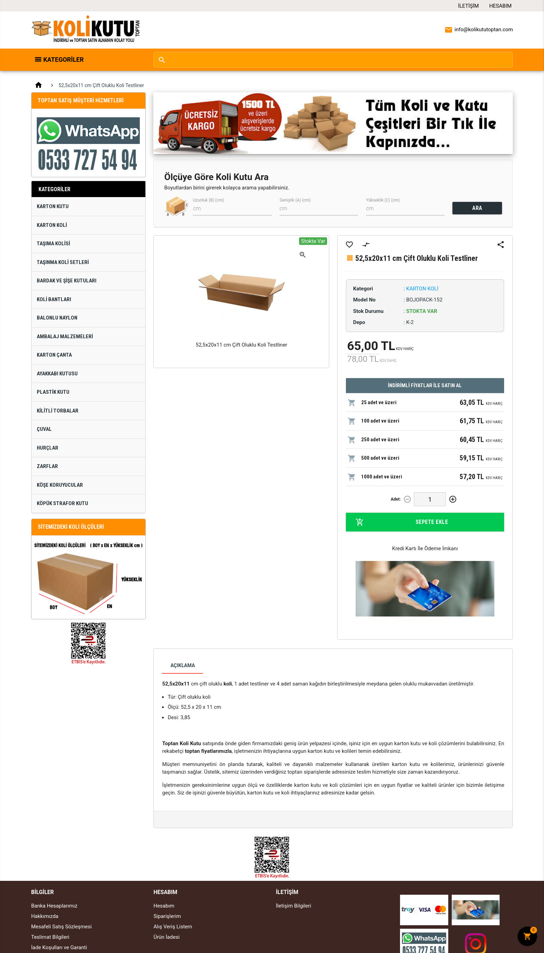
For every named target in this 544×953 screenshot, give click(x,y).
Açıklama (182, 665)
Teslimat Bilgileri (50, 937)
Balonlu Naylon (57, 318)
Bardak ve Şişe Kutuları (66, 281)
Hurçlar (47, 448)
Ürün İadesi (166, 937)
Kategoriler (63, 59)
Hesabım (500, 6)
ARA (477, 208)
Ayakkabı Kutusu (57, 374)
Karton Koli (52, 225)
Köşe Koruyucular (60, 485)
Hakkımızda (45, 916)
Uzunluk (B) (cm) (208, 200)
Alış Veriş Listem (172, 927)
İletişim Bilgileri (293, 906)
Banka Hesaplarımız (54, 906)
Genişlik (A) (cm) (295, 200)
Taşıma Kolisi (53, 243)
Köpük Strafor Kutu (62, 503)
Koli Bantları (54, 299)
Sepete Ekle (402, 522)
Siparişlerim (167, 916)
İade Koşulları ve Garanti (59, 947)
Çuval (44, 429)
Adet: (396, 499)
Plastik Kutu (53, 392)
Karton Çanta (54, 355)
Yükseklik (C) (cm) (383, 200)
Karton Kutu (53, 206)
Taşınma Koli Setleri (63, 262)
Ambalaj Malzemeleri (65, 336)
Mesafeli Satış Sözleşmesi (61, 927)
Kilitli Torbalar (57, 411)
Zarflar (47, 466)
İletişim (468, 6)
